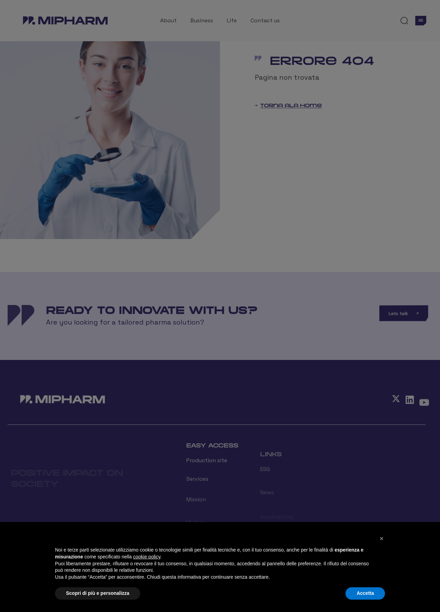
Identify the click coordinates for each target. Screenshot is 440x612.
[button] (381, 538)
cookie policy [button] (146, 556)
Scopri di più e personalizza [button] (97, 593)
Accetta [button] (365, 593)
